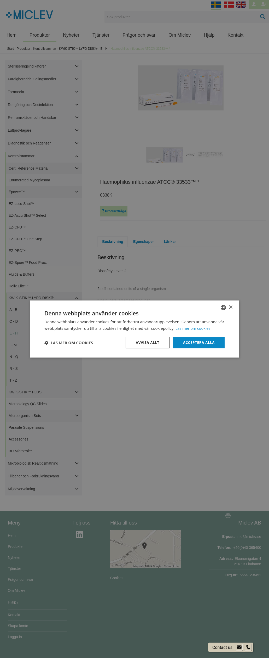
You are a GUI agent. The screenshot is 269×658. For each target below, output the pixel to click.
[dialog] (134, 329)
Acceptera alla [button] (199, 342)
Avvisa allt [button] (147, 342)
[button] (68, 342)
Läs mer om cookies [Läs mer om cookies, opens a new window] (194, 328)
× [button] (230, 307)
